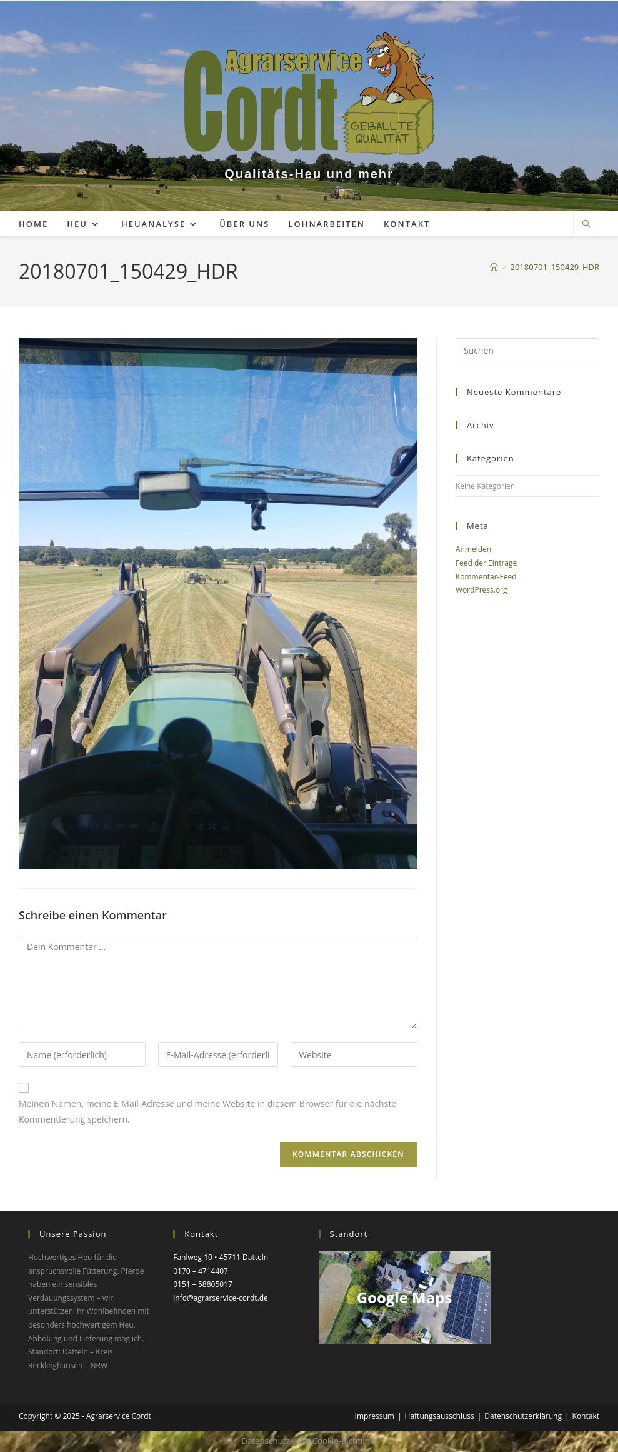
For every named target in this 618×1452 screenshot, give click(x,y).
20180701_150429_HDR (555, 267)
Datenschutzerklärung (523, 1416)
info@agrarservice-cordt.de (220, 1298)
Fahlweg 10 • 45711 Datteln (220, 1257)
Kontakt (585, 1416)
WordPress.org (481, 589)
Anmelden (473, 549)
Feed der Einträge (486, 563)
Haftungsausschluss (439, 1416)
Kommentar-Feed (486, 576)
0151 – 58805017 (202, 1284)
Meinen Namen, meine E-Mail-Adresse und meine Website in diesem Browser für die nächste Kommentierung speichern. (207, 1111)
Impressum (374, 1416)
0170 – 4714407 (200, 1271)
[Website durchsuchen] (586, 224)
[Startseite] (494, 267)
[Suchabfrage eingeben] (527, 350)
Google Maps (404, 1297)
